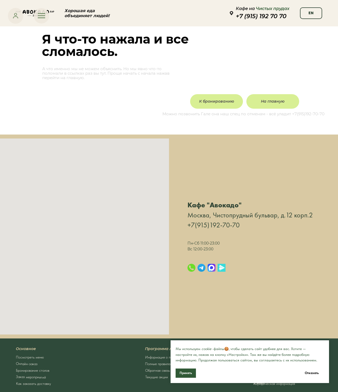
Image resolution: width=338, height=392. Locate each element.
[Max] (211, 268)
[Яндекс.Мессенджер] (222, 268)
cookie (206, 349)
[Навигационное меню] (41, 15)
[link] (15, 15)
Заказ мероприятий (31, 377)
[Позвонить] (191, 268)
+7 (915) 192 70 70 (261, 16)
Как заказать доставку (33, 383)
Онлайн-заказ (26, 363)
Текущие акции (156, 377)
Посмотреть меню (30, 357)
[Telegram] (201, 268)
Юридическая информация (274, 383)
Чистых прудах (272, 8)
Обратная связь (157, 370)
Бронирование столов (32, 370)
